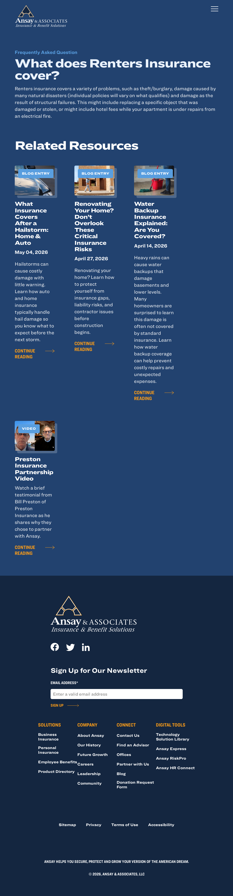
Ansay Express (171, 748)
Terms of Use (124, 824)
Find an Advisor (133, 745)
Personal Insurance (48, 749)
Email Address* (64, 682)
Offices (124, 754)
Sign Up (57, 705)
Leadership (89, 773)
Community (89, 783)
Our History (89, 745)
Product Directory (56, 771)
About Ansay (90, 735)
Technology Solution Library (172, 736)
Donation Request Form (135, 784)
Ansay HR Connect (175, 768)
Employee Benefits (57, 762)
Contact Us (128, 735)
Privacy (93, 824)
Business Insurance (48, 736)
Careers (85, 764)
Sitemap (67, 824)
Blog (121, 773)
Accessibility (161, 824)
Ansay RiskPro (171, 758)
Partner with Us (133, 764)
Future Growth (92, 754)
